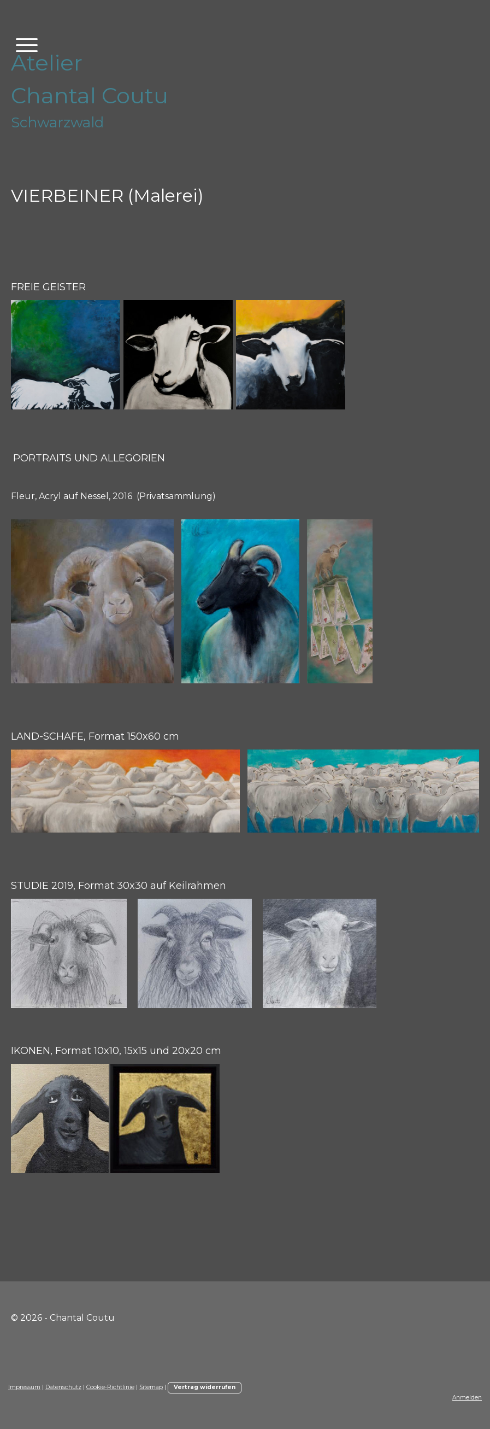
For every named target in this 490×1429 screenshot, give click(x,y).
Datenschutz (63, 1387)
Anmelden (467, 1397)
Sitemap (151, 1387)
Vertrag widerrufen (204, 1387)
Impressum (24, 1387)
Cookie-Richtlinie (110, 1387)
